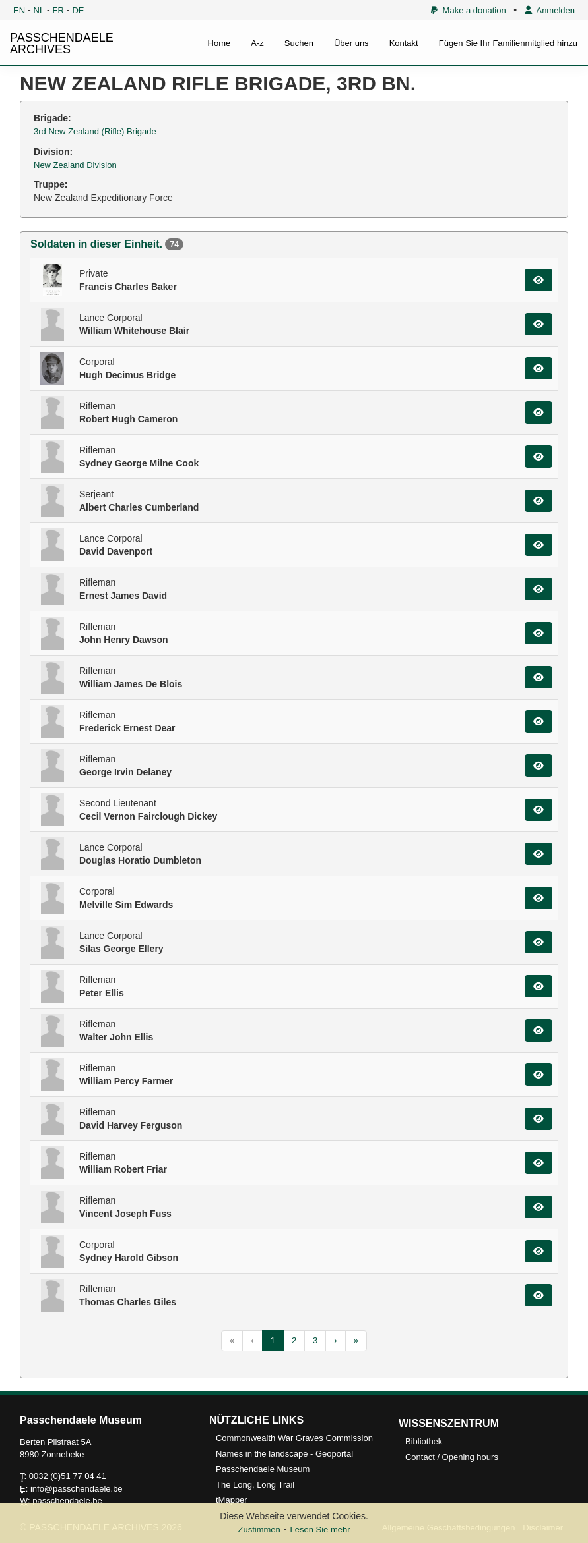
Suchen (298, 43)
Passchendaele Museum (263, 1469)
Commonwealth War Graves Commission (294, 1438)
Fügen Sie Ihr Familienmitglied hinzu (508, 43)
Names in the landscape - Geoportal (284, 1454)
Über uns (351, 43)
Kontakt (403, 43)
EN (19, 10)
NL (39, 10)
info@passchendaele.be (76, 1489)
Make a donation (468, 10)
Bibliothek (423, 1441)
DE (78, 10)
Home (219, 43)
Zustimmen (259, 1529)
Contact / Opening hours (451, 1457)
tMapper (231, 1500)
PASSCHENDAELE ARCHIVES (62, 43)
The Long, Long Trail (255, 1485)
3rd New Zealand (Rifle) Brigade (95, 131)
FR (58, 10)
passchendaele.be (67, 1500)
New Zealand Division (75, 165)
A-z (257, 43)
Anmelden (550, 10)
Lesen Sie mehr (320, 1529)
